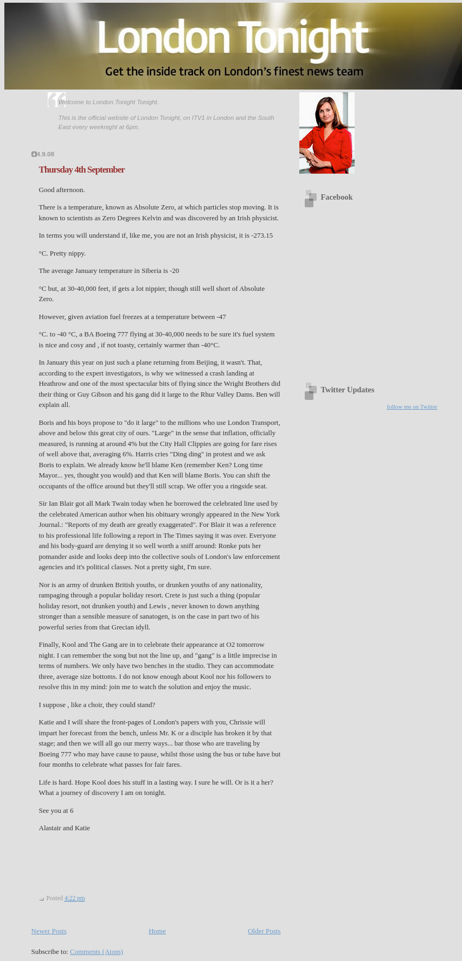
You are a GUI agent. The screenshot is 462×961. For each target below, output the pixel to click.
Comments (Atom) (96, 951)
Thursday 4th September (82, 169)
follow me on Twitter (412, 406)
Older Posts (264, 931)
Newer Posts (49, 931)
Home (157, 931)
